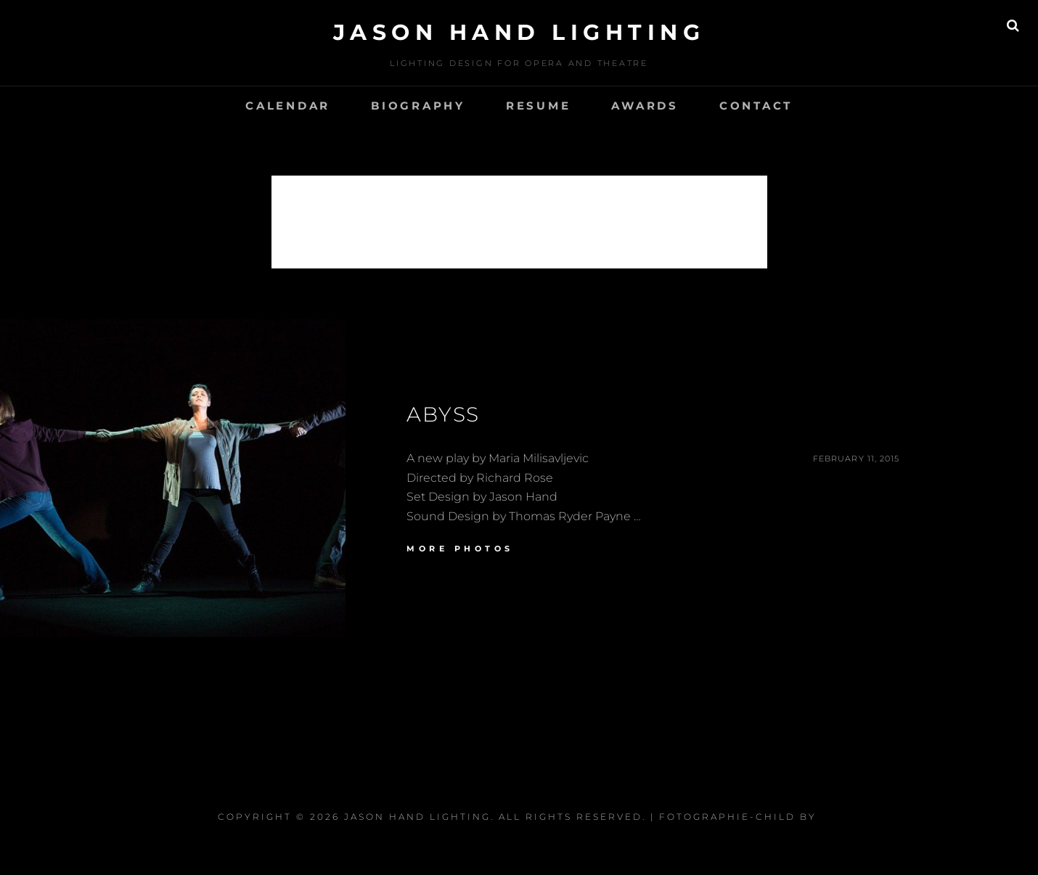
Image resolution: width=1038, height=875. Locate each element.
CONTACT (756, 105)
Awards (645, 105)
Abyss (442, 414)
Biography (418, 105)
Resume (538, 105)
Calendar (287, 105)
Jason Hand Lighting (519, 32)
